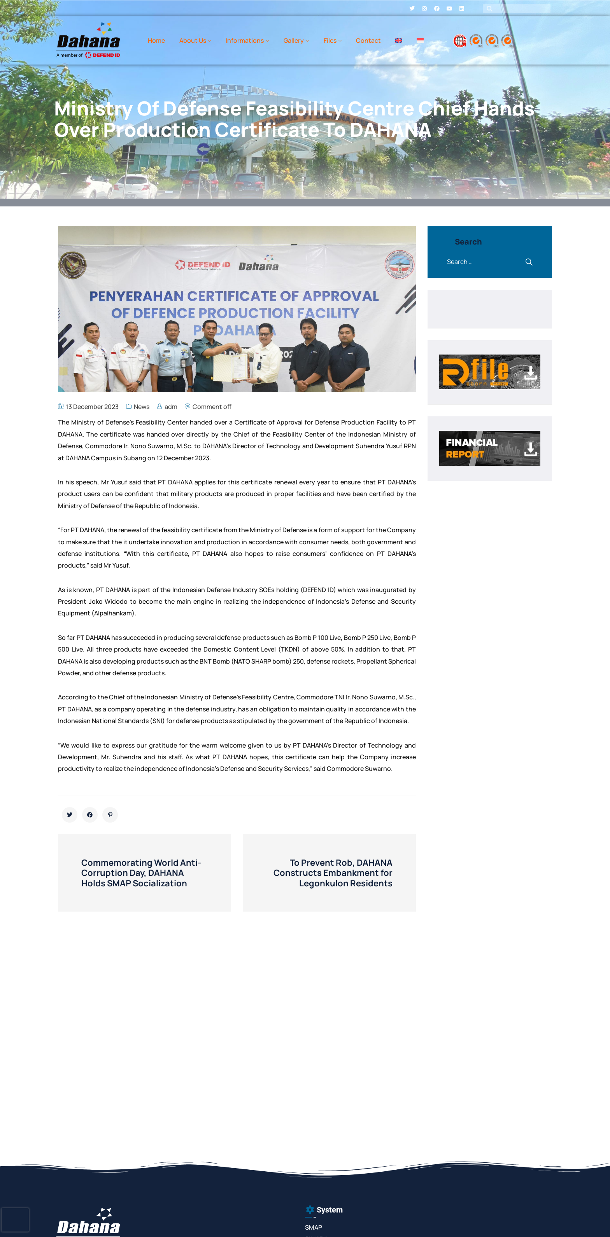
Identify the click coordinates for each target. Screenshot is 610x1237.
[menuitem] (398, 40)
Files (330, 40)
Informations (245, 40)
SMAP (313, 1227)
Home (156, 40)
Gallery (294, 40)
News (141, 406)
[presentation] (15, 1220)
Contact (368, 40)
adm (171, 406)
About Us (192, 40)
